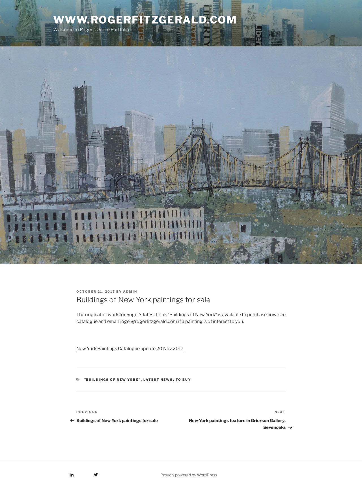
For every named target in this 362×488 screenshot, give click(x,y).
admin (130, 292)
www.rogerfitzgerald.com (145, 20)
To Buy (183, 380)
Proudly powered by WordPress (188, 474)
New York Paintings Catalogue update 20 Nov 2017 (130, 348)
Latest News (158, 380)
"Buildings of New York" (112, 380)
